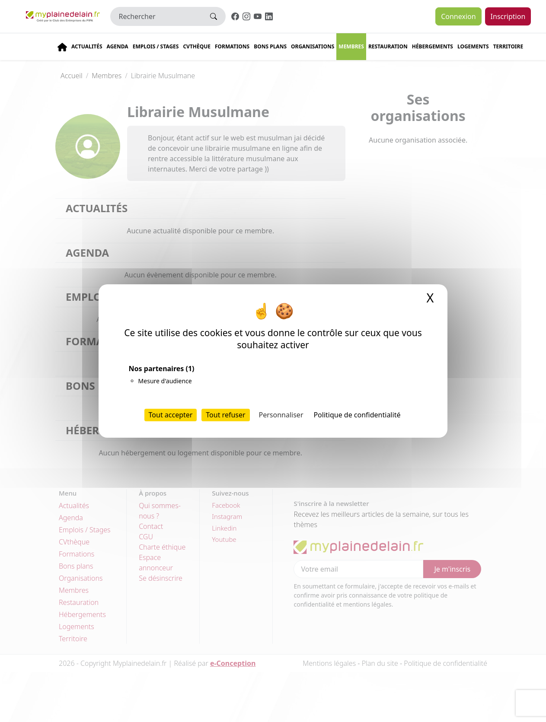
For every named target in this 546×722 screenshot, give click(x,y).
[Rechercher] (156, 16)
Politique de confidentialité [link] (356, 415)
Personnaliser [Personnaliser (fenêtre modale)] (281, 415)
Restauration (388, 46)
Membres (351, 46)
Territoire (508, 46)
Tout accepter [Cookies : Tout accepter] (171, 415)
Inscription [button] (508, 16)
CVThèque (197, 46)
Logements (473, 46)
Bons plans (270, 46)
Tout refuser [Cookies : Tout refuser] (225, 415)
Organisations (312, 46)
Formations (232, 46)
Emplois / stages (156, 46)
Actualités (86, 46)
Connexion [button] (458, 16)
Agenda (117, 46)
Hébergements (432, 46)
